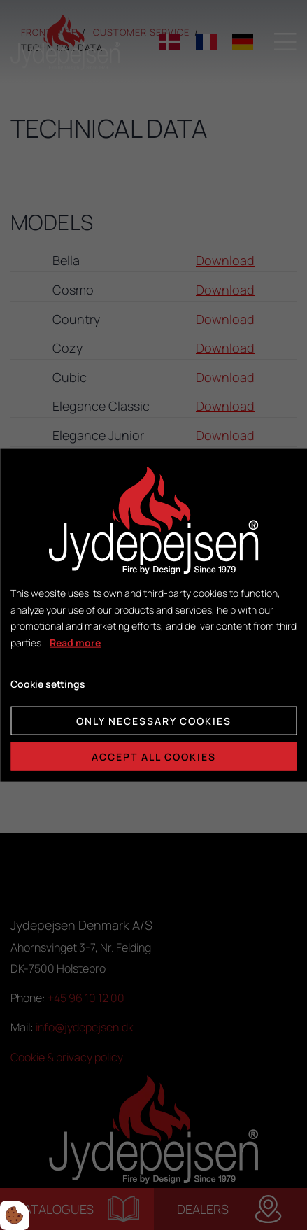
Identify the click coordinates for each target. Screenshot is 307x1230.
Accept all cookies (154, 756)
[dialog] (153, 615)
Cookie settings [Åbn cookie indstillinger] (47, 684)
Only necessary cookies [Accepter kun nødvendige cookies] (153, 720)
